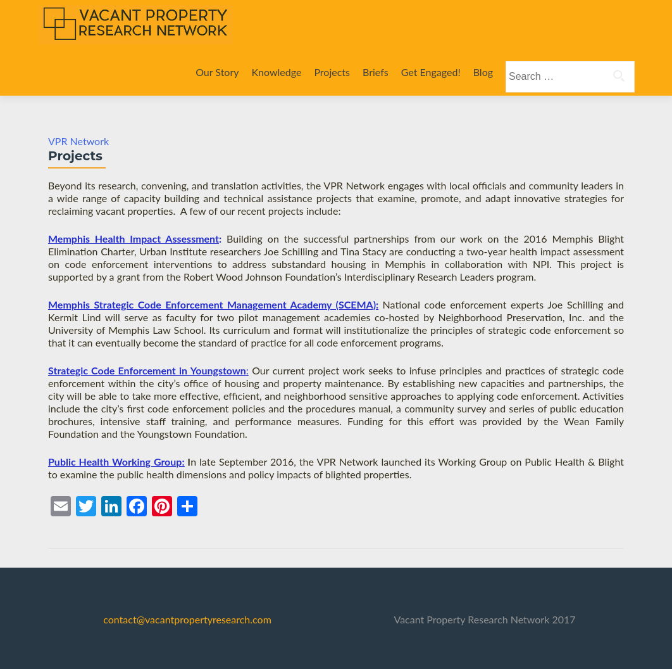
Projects (332, 72)
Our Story (217, 72)
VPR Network (78, 141)
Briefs (376, 72)
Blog (483, 72)
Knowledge (277, 72)
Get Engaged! (431, 72)
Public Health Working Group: (116, 462)
